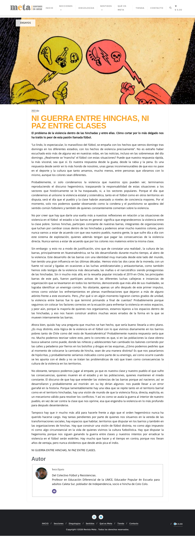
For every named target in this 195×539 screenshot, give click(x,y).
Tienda (120, 526)
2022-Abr (35, 113)
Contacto (133, 526)
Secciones (59, 526)
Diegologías (75, 526)
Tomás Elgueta (58, 472)
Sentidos (90, 526)
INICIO (45, 526)
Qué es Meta (106, 526)
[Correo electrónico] (54, 494)
